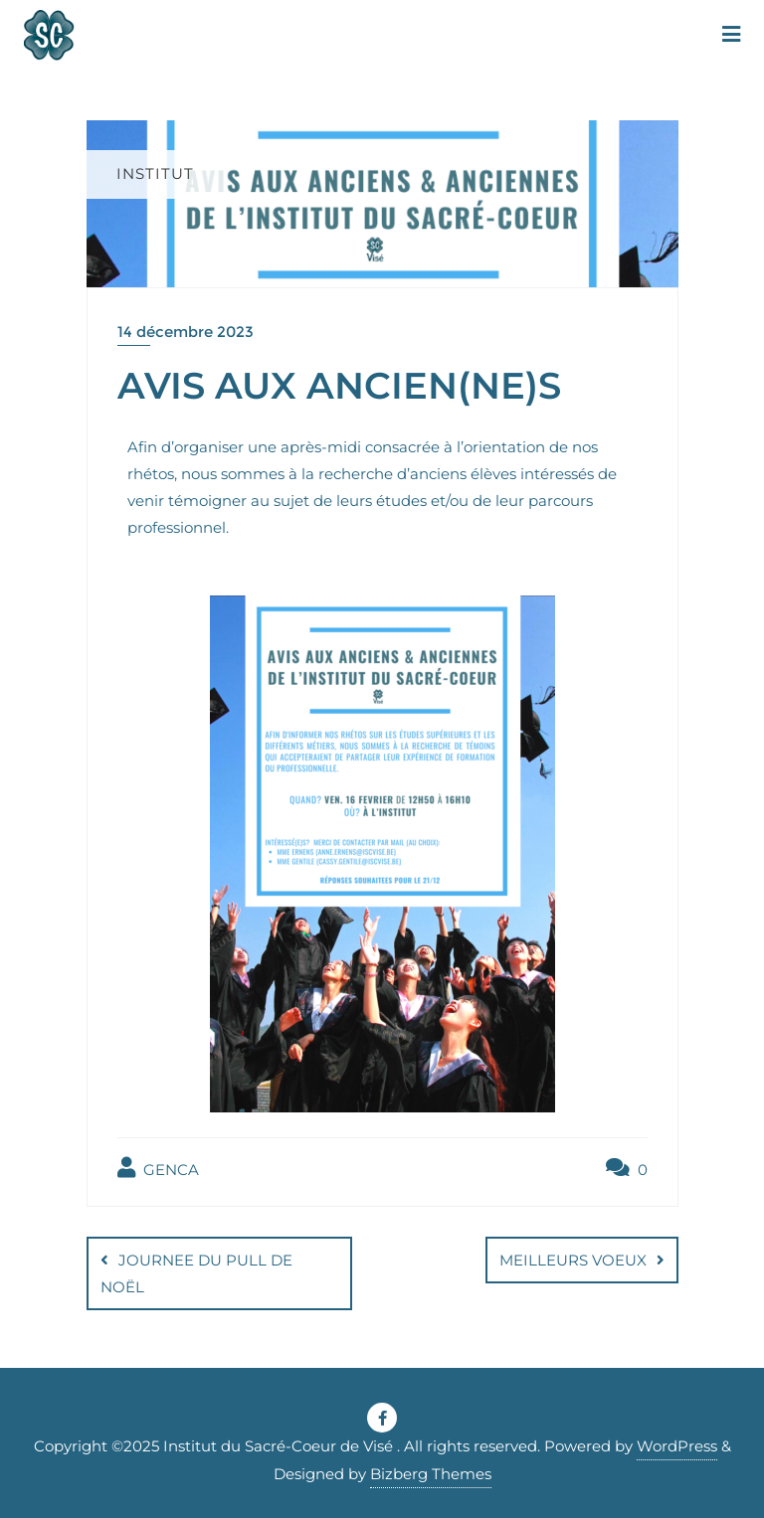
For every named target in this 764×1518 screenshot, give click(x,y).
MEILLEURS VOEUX (573, 1260)
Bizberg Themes (430, 1473)
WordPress (677, 1445)
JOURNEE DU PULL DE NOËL (196, 1273)
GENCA (158, 1168)
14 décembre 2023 (185, 331)
